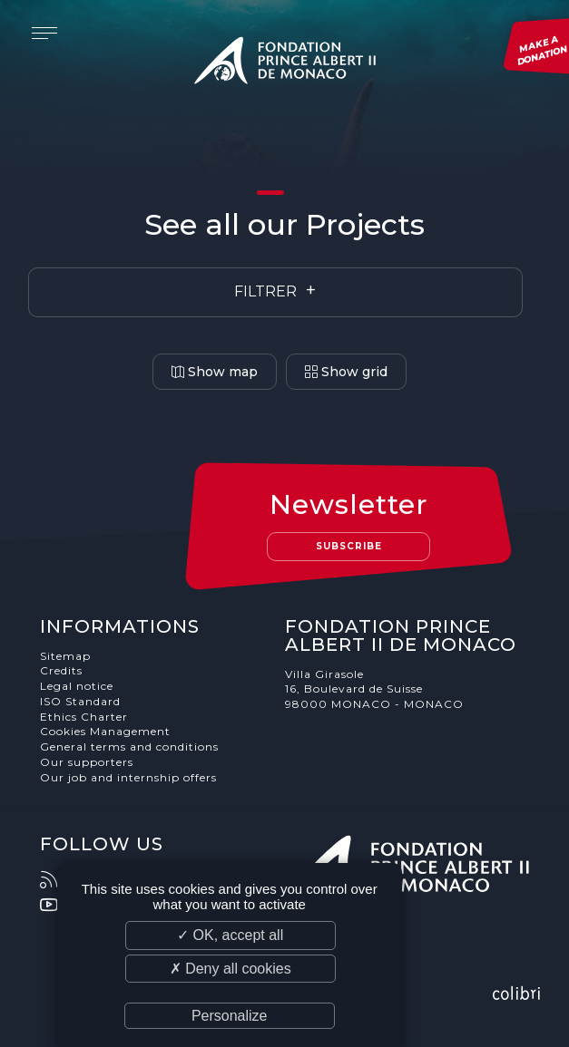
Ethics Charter (84, 716)
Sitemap (65, 656)
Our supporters (86, 762)
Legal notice (76, 686)
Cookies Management (105, 731)
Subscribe (349, 546)
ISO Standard (80, 701)
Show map (215, 372)
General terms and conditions (129, 746)
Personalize (229, 1015)
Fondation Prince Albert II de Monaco (285, 63)
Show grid (346, 372)
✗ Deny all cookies (230, 968)
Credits (61, 670)
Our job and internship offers (128, 777)
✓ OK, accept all (230, 935)
